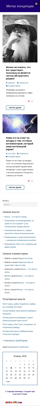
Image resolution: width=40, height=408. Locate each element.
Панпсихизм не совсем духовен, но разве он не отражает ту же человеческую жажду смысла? (19, 223)
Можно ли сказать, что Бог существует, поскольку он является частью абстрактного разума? (18, 73)
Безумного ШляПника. (19, 347)
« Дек (8, 381)
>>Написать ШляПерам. (15, 340)
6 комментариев (14, 86)
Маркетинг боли (25, 258)
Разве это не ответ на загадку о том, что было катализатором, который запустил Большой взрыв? (19, 143)
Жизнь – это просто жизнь (16, 217)
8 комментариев (14, 157)
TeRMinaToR (23, 83)
